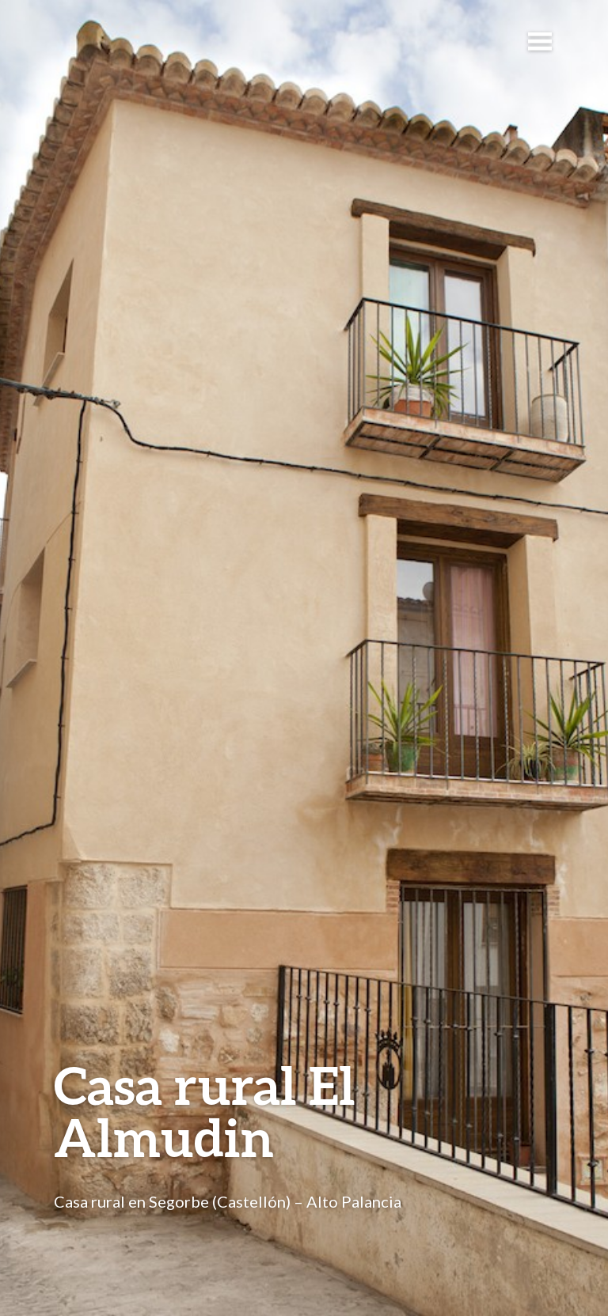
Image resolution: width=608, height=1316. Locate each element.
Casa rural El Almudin (204, 1110)
